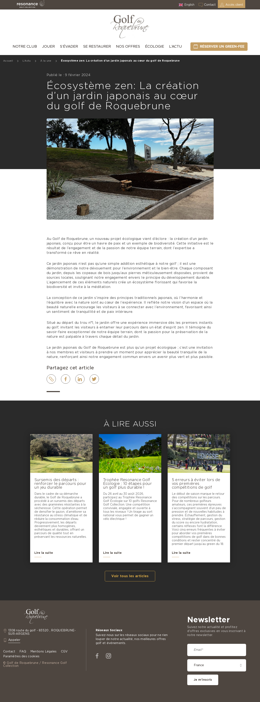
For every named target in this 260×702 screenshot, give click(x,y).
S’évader (69, 46)
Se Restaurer (97, 46)
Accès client (234, 4)
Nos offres (128, 46)
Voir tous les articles (129, 576)
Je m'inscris (203, 679)
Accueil (8, 60)
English (189, 4)
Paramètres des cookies (21, 656)
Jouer (48, 46)
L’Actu (175, 46)
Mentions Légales (43, 651)
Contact (210, 4)
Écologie (154, 46)
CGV (64, 651)
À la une (45, 60)
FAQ (22, 651)
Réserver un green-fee (222, 46)
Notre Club (25, 46)
